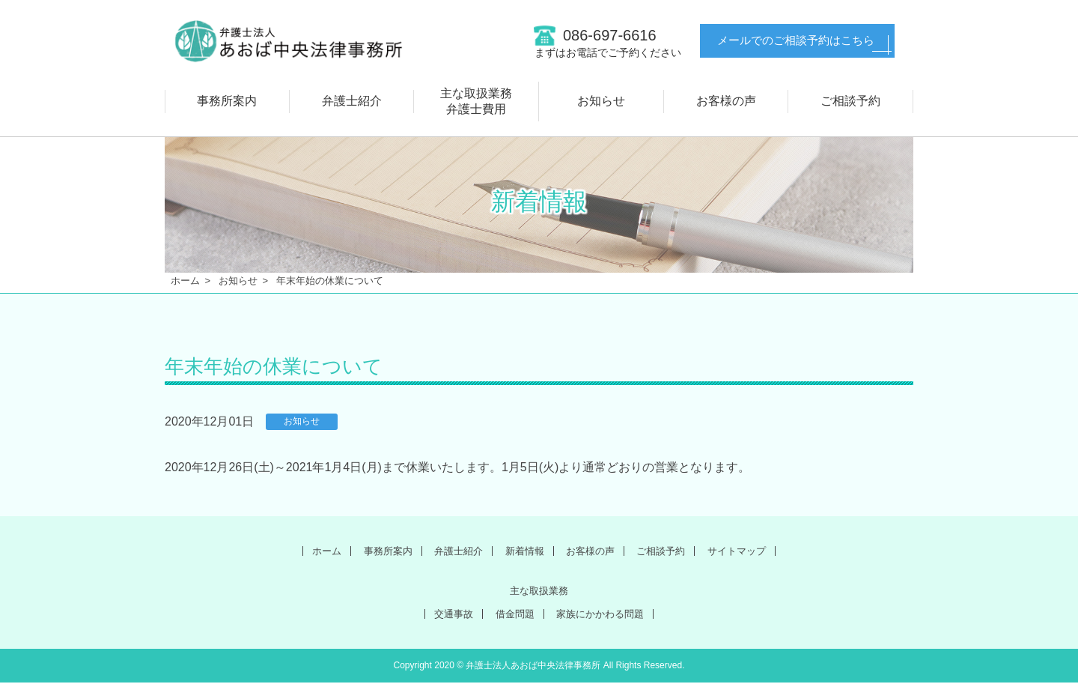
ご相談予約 (850, 100)
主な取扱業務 (539, 591)
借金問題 (511, 614)
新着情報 (522, 550)
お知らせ (601, 100)
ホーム (185, 280)
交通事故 (443, 614)
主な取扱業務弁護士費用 (476, 101)
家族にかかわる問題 (606, 614)
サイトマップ (757, 550)
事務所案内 (227, 100)
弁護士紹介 (352, 100)
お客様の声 (726, 100)
